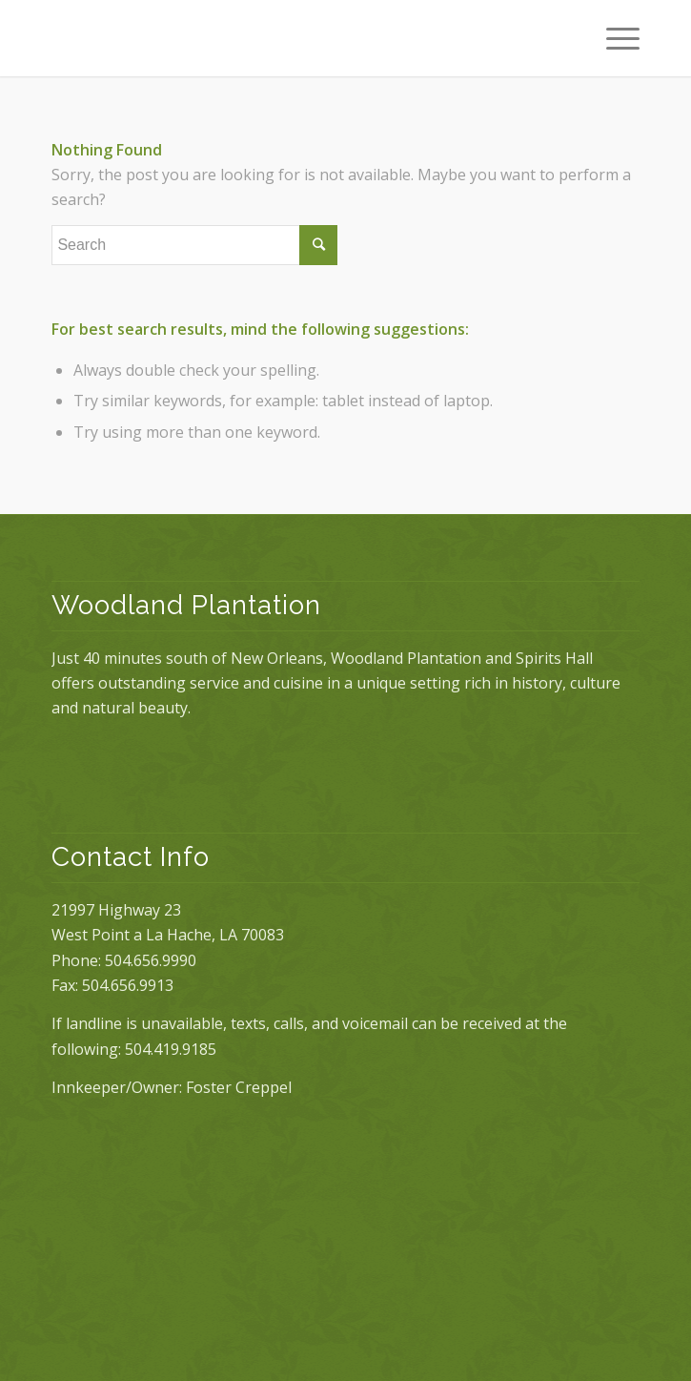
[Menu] (613, 38)
